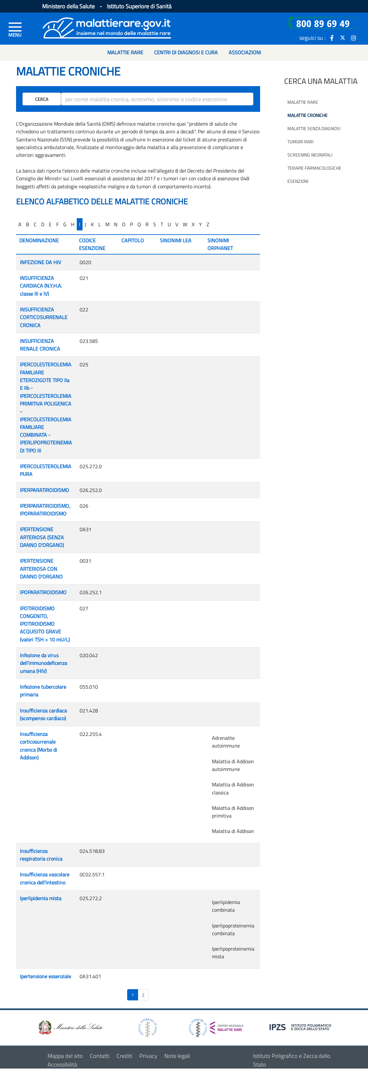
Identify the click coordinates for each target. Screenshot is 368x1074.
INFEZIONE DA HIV (40, 262)
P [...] (131, 224)
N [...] (116, 224)
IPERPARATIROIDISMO (44, 490)
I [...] (79, 224)
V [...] (176, 224)
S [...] (154, 224)
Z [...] (207, 224)
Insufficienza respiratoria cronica (41, 855)
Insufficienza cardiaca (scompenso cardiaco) (43, 714)
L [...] (99, 224)
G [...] (64, 224)
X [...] (193, 224)
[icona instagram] (353, 37)
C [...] (35, 224)
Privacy (148, 1056)
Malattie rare (302, 102)
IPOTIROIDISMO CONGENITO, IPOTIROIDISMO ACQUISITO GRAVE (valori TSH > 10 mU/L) (45, 623)
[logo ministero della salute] (70, 1027)
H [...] (72, 224)
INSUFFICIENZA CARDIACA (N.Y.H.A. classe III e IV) (41, 286)
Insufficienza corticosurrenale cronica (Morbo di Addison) (38, 745)
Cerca (41, 99)
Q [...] (139, 224)
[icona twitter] (342, 37)
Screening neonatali (309, 154)
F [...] (57, 224)
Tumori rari (300, 141)
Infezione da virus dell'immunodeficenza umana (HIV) (43, 663)
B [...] (27, 224)
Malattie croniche (307, 115)
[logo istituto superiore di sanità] (147, 1027)
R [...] (147, 224)
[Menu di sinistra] (15, 29)
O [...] (124, 224)
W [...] (185, 224)
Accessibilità (62, 1064)
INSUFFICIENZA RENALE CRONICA (40, 345)
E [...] (50, 224)
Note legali (177, 1056)
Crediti (124, 1056)
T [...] (162, 224)
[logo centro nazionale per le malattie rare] (216, 1026)
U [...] (169, 224)
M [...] (107, 224)
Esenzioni (297, 181)
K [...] (92, 224)
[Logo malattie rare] (107, 27)
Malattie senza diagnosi (313, 128)
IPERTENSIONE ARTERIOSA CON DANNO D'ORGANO (41, 568)
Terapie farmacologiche (314, 168)
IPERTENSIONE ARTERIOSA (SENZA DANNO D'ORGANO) (42, 537)
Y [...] (200, 224)
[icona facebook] (332, 37)
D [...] (42, 224)
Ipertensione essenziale (45, 976)
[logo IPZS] (301, 1026)
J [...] (85, 224)
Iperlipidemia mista (40, 898)
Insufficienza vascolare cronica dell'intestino (44, 878)
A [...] (20, 224)
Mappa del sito (65, 1056)
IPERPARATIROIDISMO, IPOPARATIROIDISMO (45, 509)
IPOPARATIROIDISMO (43, 592)
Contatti (100, 1056)
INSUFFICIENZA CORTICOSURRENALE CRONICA (43, 317)
